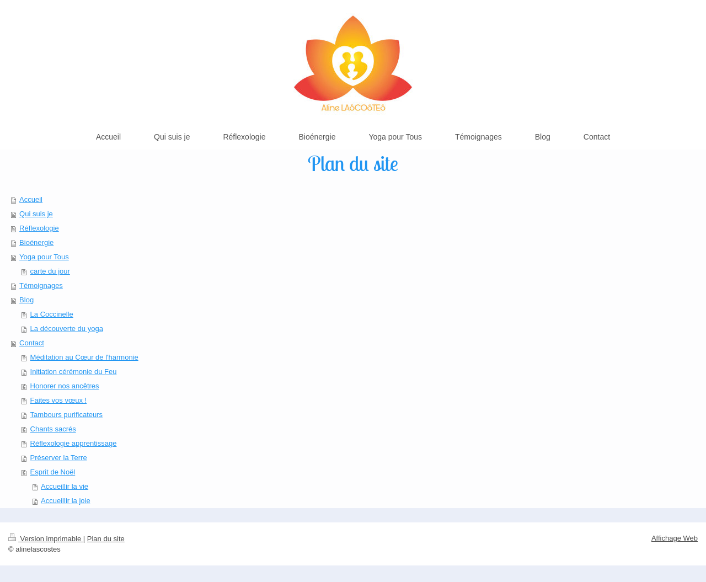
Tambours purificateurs (66, 414)
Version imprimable (45, 539)
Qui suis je (36, 214)
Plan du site (106, 539)
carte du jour (50, 271)
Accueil (30, 199)
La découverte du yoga (66, 328)
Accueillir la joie (65, 500)
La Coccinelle (51, 314)
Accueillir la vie (64, 486)
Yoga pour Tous (44, 257)
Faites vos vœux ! (58, 400)
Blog (26, 300)
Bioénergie (36, 242)
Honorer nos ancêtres (64, 386)
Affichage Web (674, 538)
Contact (31, 343)
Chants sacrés (53, 429)
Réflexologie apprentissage (73, 443)
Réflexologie (39, 228)
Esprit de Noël (53, 472)
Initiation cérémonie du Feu (73, 371)
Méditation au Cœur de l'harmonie (84, 357)
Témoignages (41, 285)
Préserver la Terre (58, 457)
